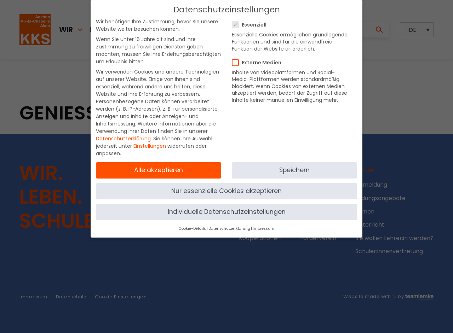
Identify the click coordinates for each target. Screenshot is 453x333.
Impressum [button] (263, 223)
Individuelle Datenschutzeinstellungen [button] (227, 206)
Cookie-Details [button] (192, 223)
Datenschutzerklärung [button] (229, 223)
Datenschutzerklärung (123, 132)
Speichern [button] (294, 164)
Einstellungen (149, 140)
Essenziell (251, 19)
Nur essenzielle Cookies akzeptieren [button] (226, 185)
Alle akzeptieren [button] (158, 164)
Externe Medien (259, 56)
